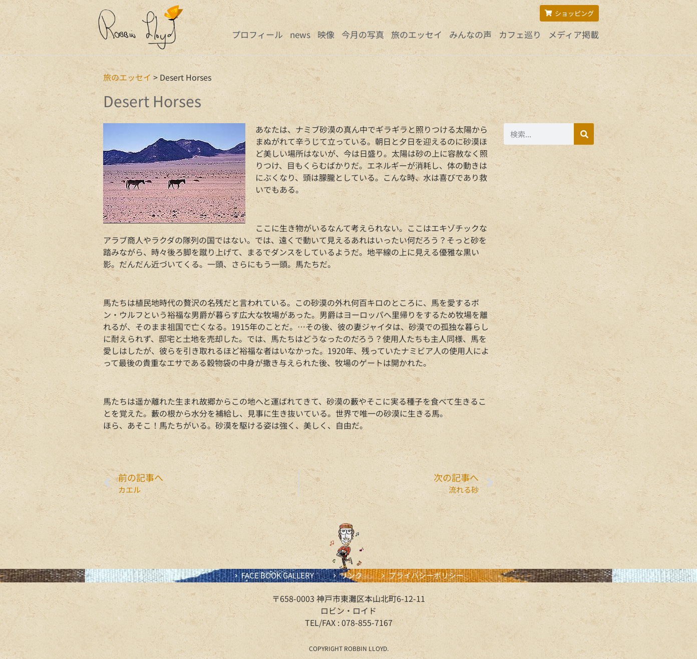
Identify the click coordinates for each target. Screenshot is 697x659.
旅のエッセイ (416, 34)
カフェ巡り (520, 34)
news (300, 34)
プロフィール (257, 34)
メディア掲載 (573, 34)
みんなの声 (470, 34)
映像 (325, 34)
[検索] (584, 134)
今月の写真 (362, 34)
